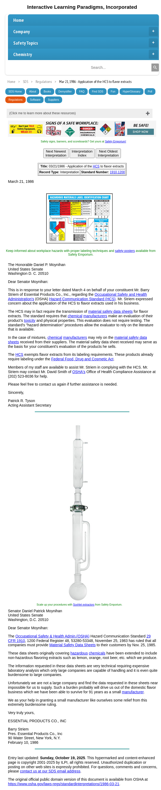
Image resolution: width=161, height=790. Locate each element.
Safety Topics (85, 42)
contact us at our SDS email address (50, 771)
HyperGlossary (131, 91)
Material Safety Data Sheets (72, 645)
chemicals (97, 653)
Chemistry (85, 54)
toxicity (29, 320)
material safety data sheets (110, 311)
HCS (96, 166)
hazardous (79, 653)
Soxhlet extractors (83, 604)
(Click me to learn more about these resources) (42, 113)
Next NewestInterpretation (55, 153)
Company (85, 31)
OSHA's (78, 372)
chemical (75, 316)
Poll (150, 91)
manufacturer (133, 692)
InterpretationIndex (82, 153)
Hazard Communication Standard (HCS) (82, 299)
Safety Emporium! (115, 141)
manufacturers (95, 316)
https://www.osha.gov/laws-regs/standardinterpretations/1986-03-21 (63, 784)
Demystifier (65, 91)
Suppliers (53, 99)
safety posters (125, 251)
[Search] (155, 67)
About (32, 91)
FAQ (81, 91)
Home (18, 20)
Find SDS (97, 91)
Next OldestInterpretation (108, 153)
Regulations (16, 99)
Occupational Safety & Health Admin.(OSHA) (52, 636)
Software (35, 99)
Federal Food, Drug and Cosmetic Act (82, 359)
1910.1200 (117, 172)
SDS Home (15, 91)
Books (47, 91)
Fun (113, 91)
